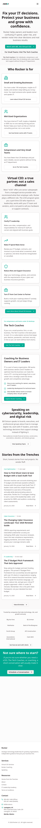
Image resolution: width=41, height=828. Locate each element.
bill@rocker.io (8, 804)
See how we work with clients (20, 645)
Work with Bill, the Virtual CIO (20, 46)
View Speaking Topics (20, 444)
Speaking (4, 770)
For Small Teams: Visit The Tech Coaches (21, 52)
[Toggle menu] (37, 4)
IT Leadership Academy (9, 787)
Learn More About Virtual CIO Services (20, 311)
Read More (31, 506)
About (3, 782)
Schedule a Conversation (20, 672)
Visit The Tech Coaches (14, 345)
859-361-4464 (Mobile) (11, 801)
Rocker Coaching (7, 767)
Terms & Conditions (8, 790)
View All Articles (20, 605)
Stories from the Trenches (10, 779)
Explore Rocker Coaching (15, 399)
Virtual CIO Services (8, 764)
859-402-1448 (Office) (10, 799)
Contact (4, 785)
